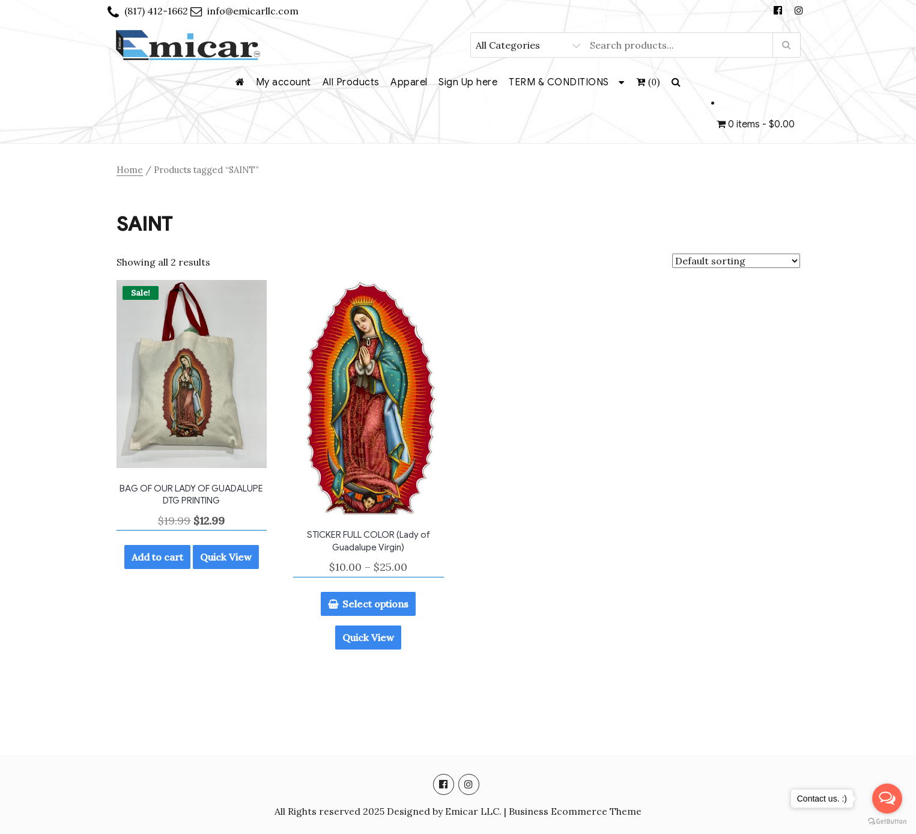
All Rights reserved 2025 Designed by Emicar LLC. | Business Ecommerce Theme (458, 811)
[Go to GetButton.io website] (887, 822)
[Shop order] (736, 261)
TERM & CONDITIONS (559, 82)
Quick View (226, 557)
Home (130, 169)
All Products (351, 82)
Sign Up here (467, 82)
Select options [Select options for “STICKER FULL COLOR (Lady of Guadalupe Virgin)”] (375, 604)
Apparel (409, 82)
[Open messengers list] (887, 799)
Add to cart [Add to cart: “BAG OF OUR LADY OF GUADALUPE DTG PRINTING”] (157, 557)
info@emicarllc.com (253, 11)
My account (283, 82)
